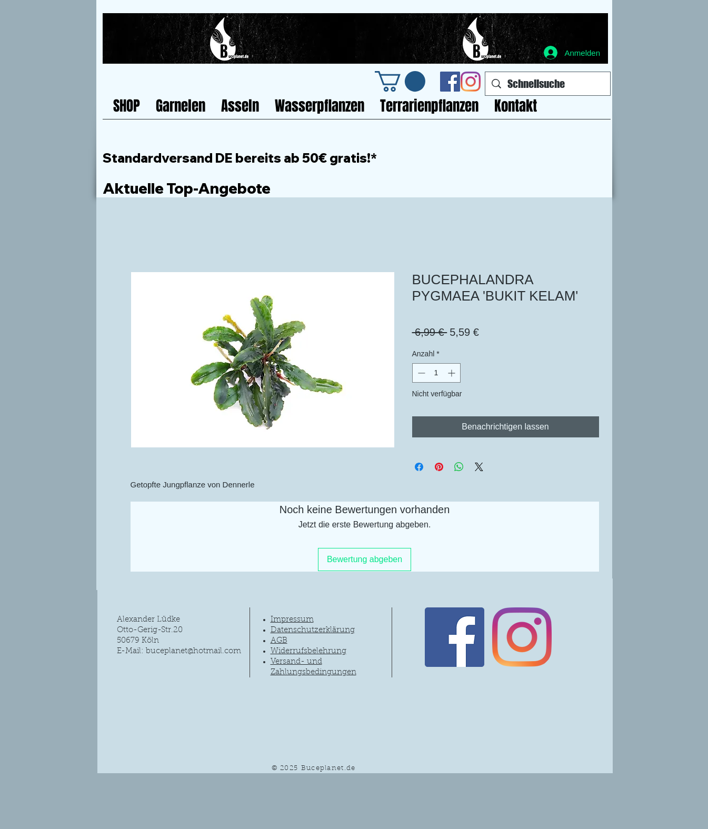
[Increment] (452, 373)
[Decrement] (420, 373)
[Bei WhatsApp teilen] (459, 467)
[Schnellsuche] (547, 83)
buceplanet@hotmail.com (193, 651)
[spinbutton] (436, 373)
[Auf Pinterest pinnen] (439, 467)
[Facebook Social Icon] (450, 82)
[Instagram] (471, 82)
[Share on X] (479, 467)
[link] (400, 81)
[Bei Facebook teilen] (419, 467)
